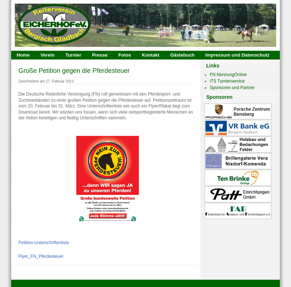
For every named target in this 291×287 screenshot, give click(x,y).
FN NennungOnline (228, 74)
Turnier (73, 55)
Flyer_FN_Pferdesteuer (41, 256)
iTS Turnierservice (227, 81)
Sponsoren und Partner (232, 87)
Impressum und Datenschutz (237, 55)
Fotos (124, 55)
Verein (47, 55)
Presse (100, 55)
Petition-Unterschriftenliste (43, 242)
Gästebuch (182, 55)
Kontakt (150, 55)
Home (23, 55)
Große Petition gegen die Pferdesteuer (74, 70)
